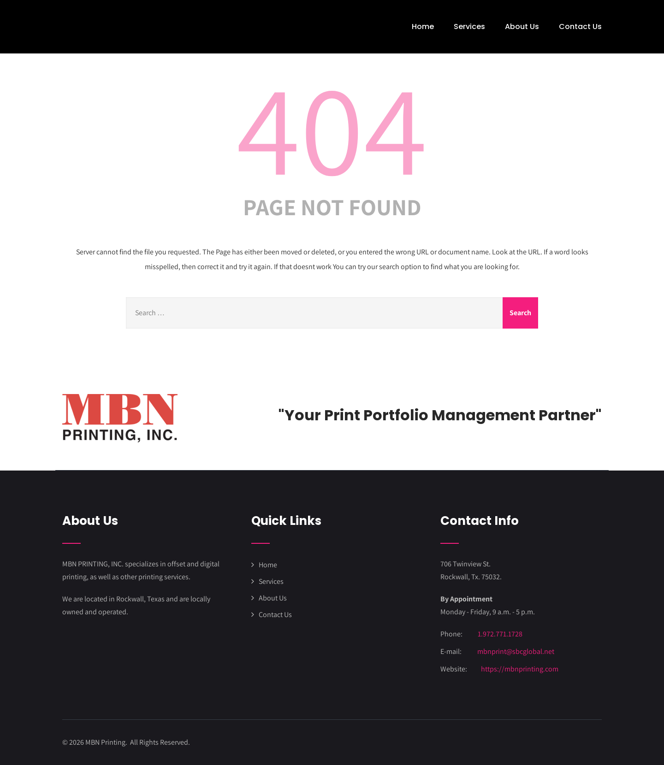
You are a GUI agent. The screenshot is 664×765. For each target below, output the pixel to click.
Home (423, 26)
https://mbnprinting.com (519, 669)
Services (469, 26)
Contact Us (580, 26)
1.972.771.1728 (500, 634)
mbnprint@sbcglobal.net (515, 651)
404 (332, 127)
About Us (522, 26)
